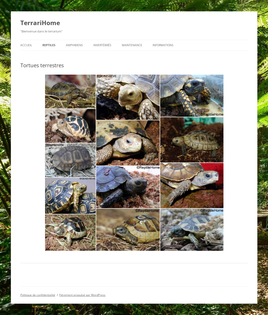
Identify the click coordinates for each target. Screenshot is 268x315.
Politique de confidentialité (37, 295)
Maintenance (132, 45)
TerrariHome (40, 22)
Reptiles (48, 45)
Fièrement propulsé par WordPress (82, 295)
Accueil (26, 45)
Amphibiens (74, 45)
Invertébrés (102, 45)
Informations (163, 45)
